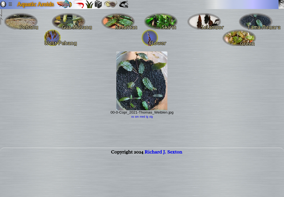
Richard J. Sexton (163, 155)
